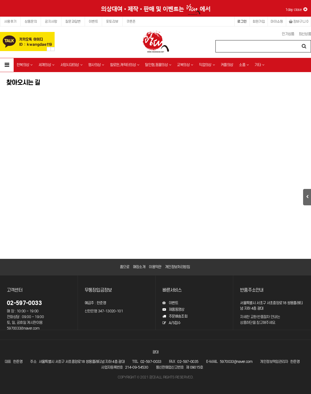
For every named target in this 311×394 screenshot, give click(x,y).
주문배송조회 (174, 316)
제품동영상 (173, 309)
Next (53, 49)
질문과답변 (73, 21)
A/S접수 (171, 323)
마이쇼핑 (277, 21)
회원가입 (259, 21)
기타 (259, 65)
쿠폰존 (131, 21)
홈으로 (124, 267)
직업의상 (207, 65)
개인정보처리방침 (177, 267)
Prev (49, 49)
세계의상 (46, 65)
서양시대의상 (71, 65)
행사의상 (96, 65)
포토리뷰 (112, 21)
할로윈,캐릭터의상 (124, 65)
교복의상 (185, 65)
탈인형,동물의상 (158, 65)
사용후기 (10, 21)
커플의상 (227, 65)
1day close (296, 9)
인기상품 (288, 34)
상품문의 (31, 21)
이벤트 (93, 21)
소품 (243, 65)
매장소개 (139, 267)
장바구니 (298, 21)
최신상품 (305, 34)
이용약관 (155, 267)
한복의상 (24, 65)
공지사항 (51, 21)
